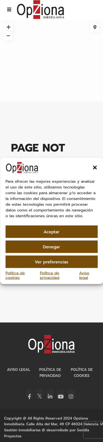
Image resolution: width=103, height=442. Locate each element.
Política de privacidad (49, 275)
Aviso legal (84, 275)
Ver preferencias (51, 262)
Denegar (51, 247)
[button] (95, 167)
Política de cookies (15, 275)
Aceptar (52, 232)
